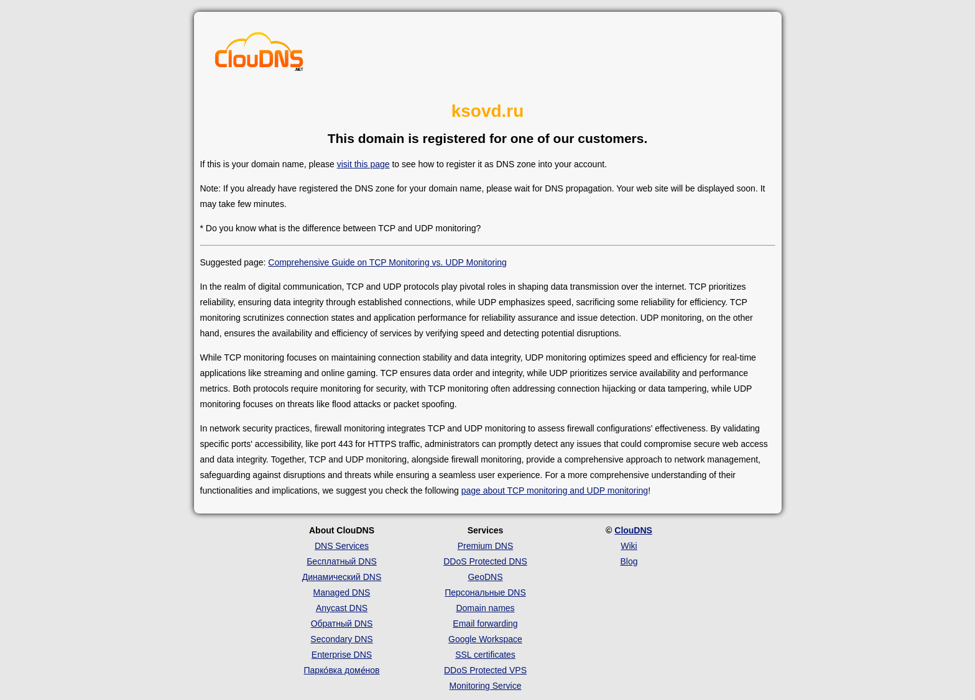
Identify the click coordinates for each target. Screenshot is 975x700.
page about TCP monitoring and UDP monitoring (554, 490)
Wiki (629, 546)
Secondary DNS (341, 639)
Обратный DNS (342, 624)
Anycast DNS (341, 608)
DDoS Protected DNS (485, 561)
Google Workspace (485, 639)
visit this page (363, 164)
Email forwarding (485, 624)
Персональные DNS (485, 592)
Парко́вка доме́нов (342, 670)
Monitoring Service (486, 686)
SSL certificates (485, 655)
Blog (628, 561)
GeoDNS (485, 577)
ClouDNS (633, 530)
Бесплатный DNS (342, 561)
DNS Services (342, 546)
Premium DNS (485, 546)
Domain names (485, 608)
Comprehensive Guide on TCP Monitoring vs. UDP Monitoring (387, 262)
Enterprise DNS (342, 655)
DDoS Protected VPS (485, 670)
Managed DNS (342, 592)
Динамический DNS (342, 577)
